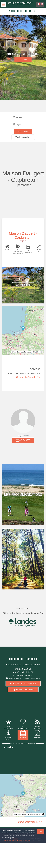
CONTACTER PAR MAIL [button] (23, 689)
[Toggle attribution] (41, 352)
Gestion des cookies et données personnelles (16, 840)
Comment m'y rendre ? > (28, 377)
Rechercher (23, 132)
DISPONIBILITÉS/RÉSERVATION (23, 683)
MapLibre (36, 352)
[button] (23, 137)
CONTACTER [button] (23, 440)
